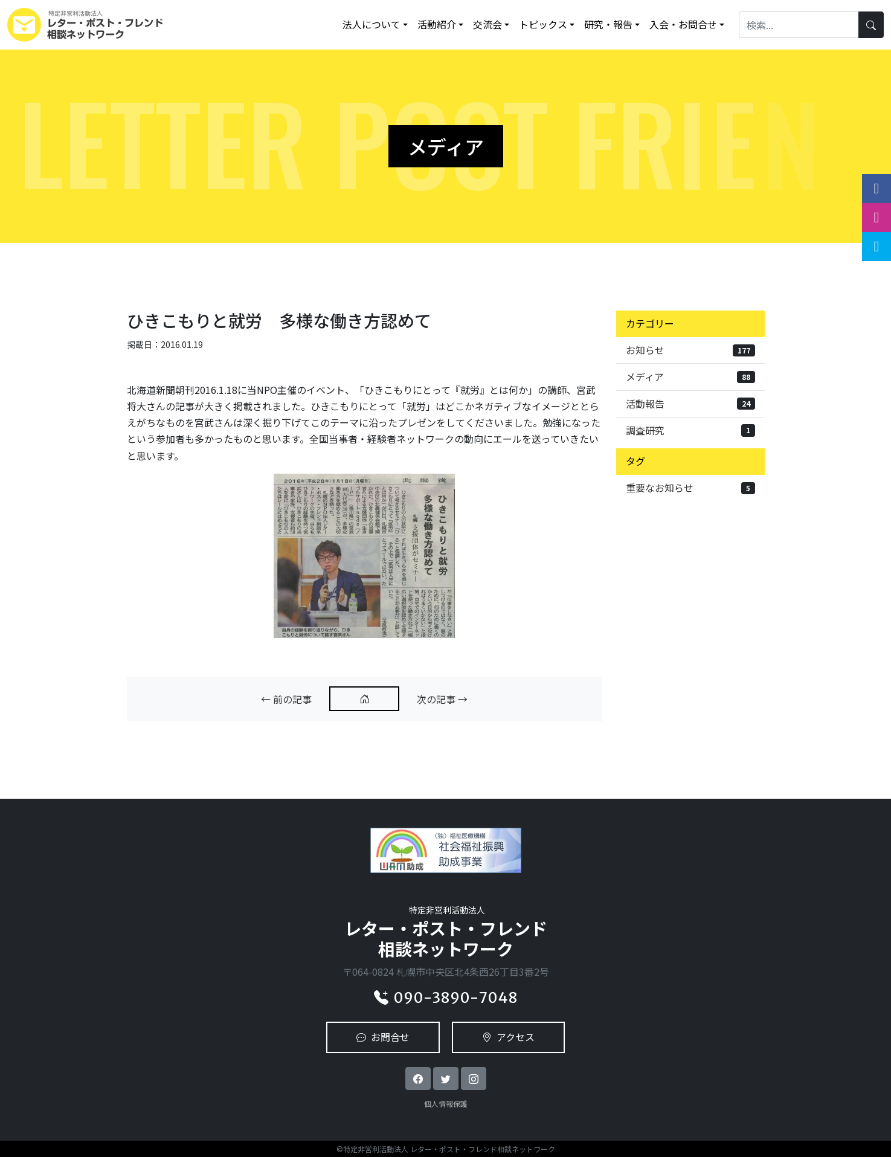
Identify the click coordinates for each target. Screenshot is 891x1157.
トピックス (543, 24)
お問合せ (383, 1037)
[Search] (799, 24)
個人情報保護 (446, 1103)
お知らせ (690, 350)
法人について (371, 24)
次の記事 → (442, 699)
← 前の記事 (286, 699)
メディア (690, 376)
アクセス (508, 1037)
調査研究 (690, 430)
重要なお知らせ (690, 487)
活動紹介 (436, 24)
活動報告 (690, 403)
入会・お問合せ (683, 24)
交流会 (487, 24)
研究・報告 (608, 24)
